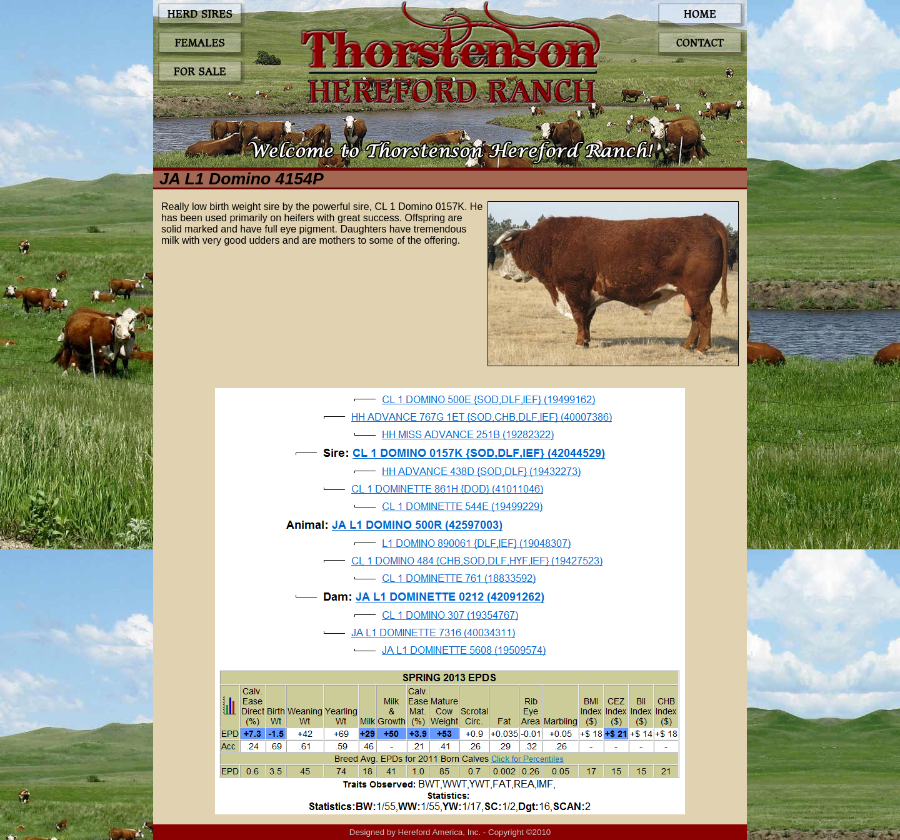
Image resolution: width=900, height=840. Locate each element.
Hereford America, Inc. (439, 832)
